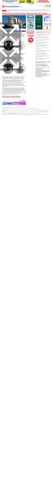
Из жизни (43, 10)
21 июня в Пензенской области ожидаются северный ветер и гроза (42, 54)
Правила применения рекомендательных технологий (28, 499)
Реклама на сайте (40, 499)
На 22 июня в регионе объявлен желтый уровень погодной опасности (43, 35)
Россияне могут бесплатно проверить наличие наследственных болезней (42, 37)
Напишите (15, 96)
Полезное (42, 9)
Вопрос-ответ (19, 9)
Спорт (40, 10)
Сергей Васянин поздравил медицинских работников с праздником (43, 51)
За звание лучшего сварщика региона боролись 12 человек (42, 40)
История (36, 9)
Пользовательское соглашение (14, 499)
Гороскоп (45, 9)
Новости (4, 9)
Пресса (34, 9)
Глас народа (15, 9)
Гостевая (48, 9)
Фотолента (26, 9)
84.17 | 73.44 (47, 7)
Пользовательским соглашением (12, 498)
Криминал (37, 10)
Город (8, 10)
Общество (23, 10)
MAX (18, 97)
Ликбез (23, 9)
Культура (27, 10)
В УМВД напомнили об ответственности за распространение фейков (43, 46)
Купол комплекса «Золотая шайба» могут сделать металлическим (43, 59)
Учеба (47, 10)
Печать (24, 29)
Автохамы (11, 9)
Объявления (8, 9)
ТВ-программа (30, 9)
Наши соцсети (46, 499)
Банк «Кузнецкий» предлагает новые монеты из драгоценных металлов (29, 13)
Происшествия (32, 10)
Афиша (39, 9)
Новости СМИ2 (29, 43)
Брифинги (11, 10)
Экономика (19, 10)
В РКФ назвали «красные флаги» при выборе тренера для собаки (42, 43)
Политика (15, 10)
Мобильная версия (5, 499)
